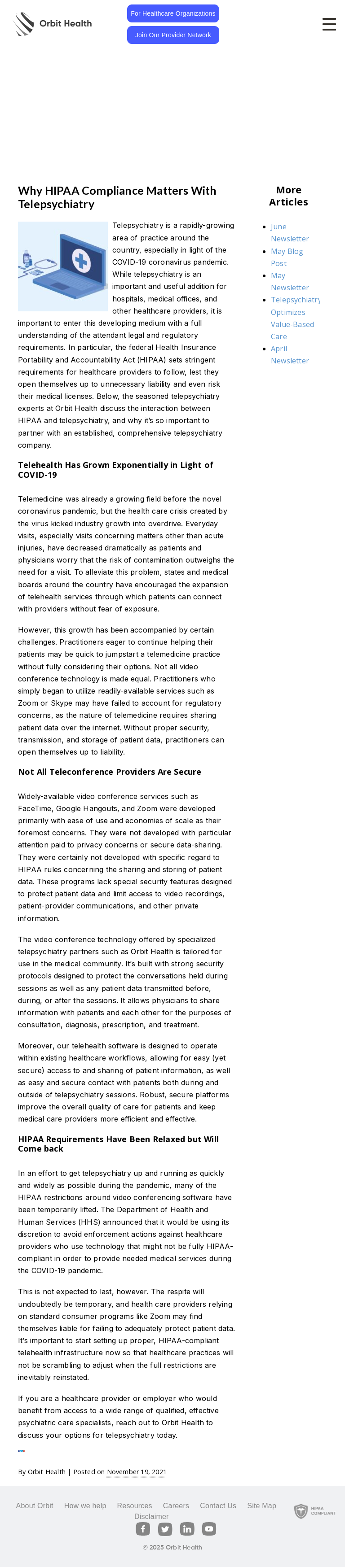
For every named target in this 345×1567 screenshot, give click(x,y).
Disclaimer (151, 1516)
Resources (134, 1506)
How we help (85, 1506)
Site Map (261, 1506)
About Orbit (34, 1506)
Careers (176, 1506)
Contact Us (218, 1506)
